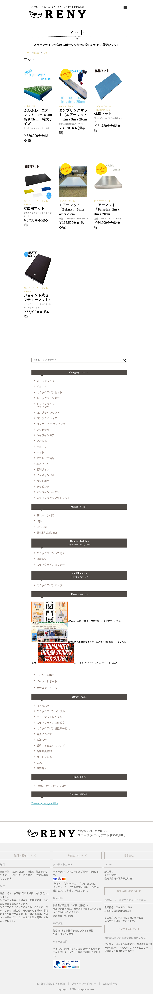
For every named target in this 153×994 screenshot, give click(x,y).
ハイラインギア (45, 435)
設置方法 (41, 559)
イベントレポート (46, 681)
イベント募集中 (45, 675)
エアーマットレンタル (49, 717)
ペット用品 (42, 481)
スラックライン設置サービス (53, 728)
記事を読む (29, 146)
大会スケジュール (46, 688)
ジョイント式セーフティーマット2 (38, 297)
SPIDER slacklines (46, 532)
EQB (39, 521)
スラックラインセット (49, 392)
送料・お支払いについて (50, 745)
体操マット (103, 114)
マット (40, 452)
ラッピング (42, 486)
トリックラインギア (48, 398)
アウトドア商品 (45, 458)
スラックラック (45, 381)
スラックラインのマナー (50, 564)
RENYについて (44, 705)
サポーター (42, 446)
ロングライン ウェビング (50, 424)
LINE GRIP (42, 527)
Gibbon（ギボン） (47, 515)
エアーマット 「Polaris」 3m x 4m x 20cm (71, 209)
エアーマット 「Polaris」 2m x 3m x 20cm (106, 209)
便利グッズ (42, 469)
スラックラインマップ (49, 585)
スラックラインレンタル (50, 711)
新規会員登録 (44, 751)
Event (79, 594)
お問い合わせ (110, 983)
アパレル (41, 441)
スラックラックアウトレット (53, 498)
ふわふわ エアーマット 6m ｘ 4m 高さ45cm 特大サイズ (38, 117)
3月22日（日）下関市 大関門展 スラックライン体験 (76, 621)
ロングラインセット (48, 412)
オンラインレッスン (48, 492)
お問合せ (41, 768)
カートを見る (44, 757)
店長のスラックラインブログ (51, 786)
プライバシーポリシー (84, 983)
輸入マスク (42, 463)
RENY (73, 989)
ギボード (41, 386)
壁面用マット (34, 208)
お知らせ (41, 739)
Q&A (39, 762)
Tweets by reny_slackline (44, 803)
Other (79, 696)
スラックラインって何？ (50, 553)
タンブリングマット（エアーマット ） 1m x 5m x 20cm (73, 114)
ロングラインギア (46, 418)
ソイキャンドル (45, 475)
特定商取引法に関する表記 (50, 983)
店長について (44, 734)
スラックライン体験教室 (50, 722)
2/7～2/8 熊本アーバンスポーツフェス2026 (77, 663)
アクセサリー (44, 429)
